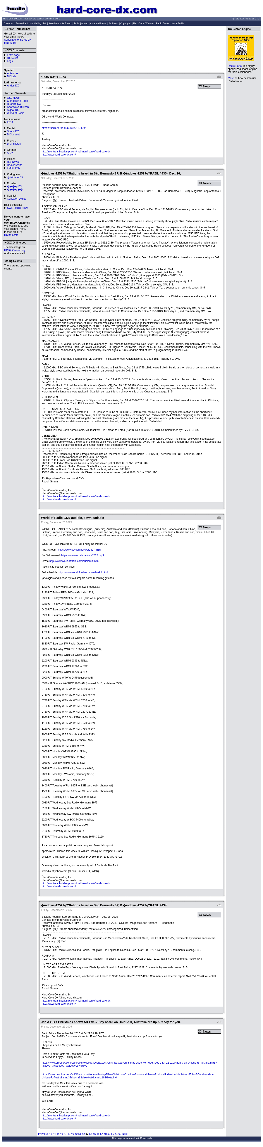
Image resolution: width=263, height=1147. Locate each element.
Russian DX (14, 103)
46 (61, 1133)
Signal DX (13, 110)
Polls (76, 23)
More (231, 78)
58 (105, 1133)
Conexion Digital (16, 198)
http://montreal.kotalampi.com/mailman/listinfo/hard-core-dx (76, 151)
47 (65, 1133)
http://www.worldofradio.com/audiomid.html (74, 561)
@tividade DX (15, 177)
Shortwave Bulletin (18, 107)
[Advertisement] (131, 37)
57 (101, 1133)
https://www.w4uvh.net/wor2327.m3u (79, 549)
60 (112, 1133)
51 (79, 1133)
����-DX (14, 186)
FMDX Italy (13, 168)
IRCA (10, 122)
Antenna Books (98, 23)
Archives (113, 23)
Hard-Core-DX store (143, 23)
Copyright (125, 23)
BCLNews (13, 162)
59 (108, 1133)
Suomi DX (13, 131)
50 (76, 1133)
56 (97, 1133)
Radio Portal (235, 65)
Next (124, 1133)
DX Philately (14, 143)
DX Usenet (13, 134)
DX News (12, 58)
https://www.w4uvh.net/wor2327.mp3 (82, 555)
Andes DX (13, 85)
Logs (10, 61)
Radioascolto (14, 165)
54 (90, 1133)
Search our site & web (59, 23)
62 (119, 1133)
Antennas (12, 73)
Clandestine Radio (17, 100)
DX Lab (11, 76)
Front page (13, 55)
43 (50, 1133)
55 (94, 1133)
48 (68, 1133)
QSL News (13, 97)
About (84, 23)
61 (116, 1133)
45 (57, 1133)
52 (83, 1133)
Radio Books (162, 23)
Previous (43, 1133)
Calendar (8, 23)
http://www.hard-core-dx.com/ (59, 154)
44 (54, 1133)
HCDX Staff (11, 235)
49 (72, 1133)
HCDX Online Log (14, 250)
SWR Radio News (17, 207)
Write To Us (178, 23)
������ (15, 189)
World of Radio (15, 113)
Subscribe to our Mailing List (31, 23)
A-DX (10, 152)
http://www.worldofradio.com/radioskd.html (83, 572)
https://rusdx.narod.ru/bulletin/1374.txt (64, 128)
